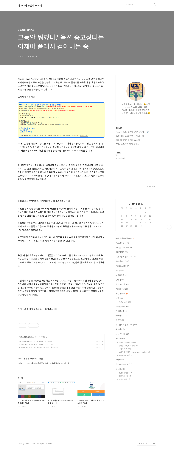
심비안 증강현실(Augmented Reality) (134, 352)
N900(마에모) (125, 355)
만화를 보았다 (122, 266)
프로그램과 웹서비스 (27, 337)
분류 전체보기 (125, 238)
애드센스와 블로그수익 (126, 324)
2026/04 (136, 204)
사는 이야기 (122, 334)
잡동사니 (120, 369)
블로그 (120, 320)
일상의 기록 (124, 379)
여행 (120, 298)
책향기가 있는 (125, 376)
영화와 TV (122, 289)
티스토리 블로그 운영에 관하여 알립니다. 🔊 (132, 132)
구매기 (120, 279)
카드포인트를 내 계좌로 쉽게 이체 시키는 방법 (34, 344)
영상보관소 (121, 310)
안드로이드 (122, 242)
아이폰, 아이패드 (124, 247)
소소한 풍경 (122, 306)
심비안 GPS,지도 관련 (129, 345)
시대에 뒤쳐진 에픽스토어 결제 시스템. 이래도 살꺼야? (37, 347)
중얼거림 (121, 329)
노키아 (120, 338)
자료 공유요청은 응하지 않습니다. (128, 140)
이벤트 (120, 359)
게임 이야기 (122, 284)
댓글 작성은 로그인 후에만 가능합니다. (130, 136)
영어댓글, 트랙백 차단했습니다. (127, 144)
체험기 (122, 293)
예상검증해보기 (126, 373)
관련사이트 (143, 443)
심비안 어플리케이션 (128, 342)
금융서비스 (122, 315)
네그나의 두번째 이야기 (30, 5)
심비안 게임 (125, 349)
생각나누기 (122, 261)
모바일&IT (122, 252)
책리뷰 (120, 270)
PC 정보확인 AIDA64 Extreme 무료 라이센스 (34, 341)
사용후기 (121, 275)
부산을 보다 (125, 302)
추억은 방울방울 (124, 364)
